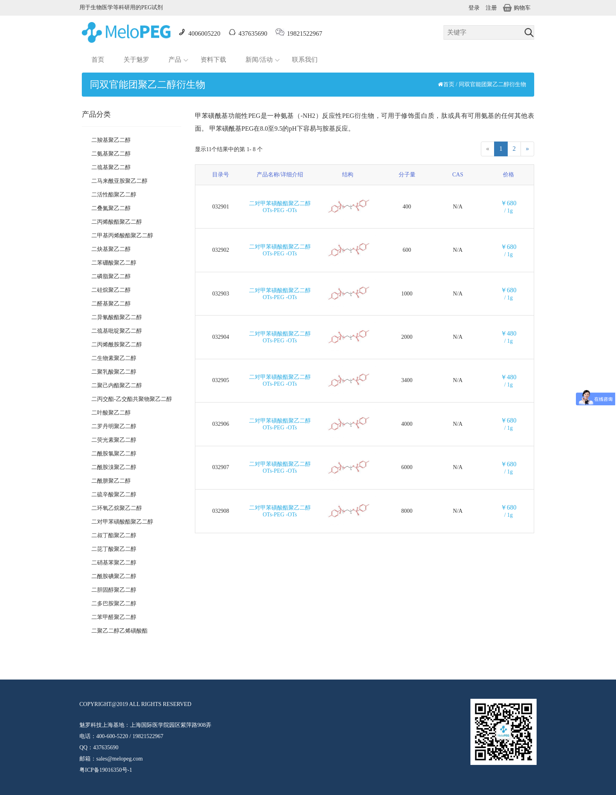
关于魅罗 (136, 59)
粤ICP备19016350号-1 (105, 770)
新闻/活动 (259, 59)
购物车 (517, 8)
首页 (97, 59)
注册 (491, 8)
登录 (474, 8)
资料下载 (213, 59)
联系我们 (305, 59)
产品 (174, 59)
